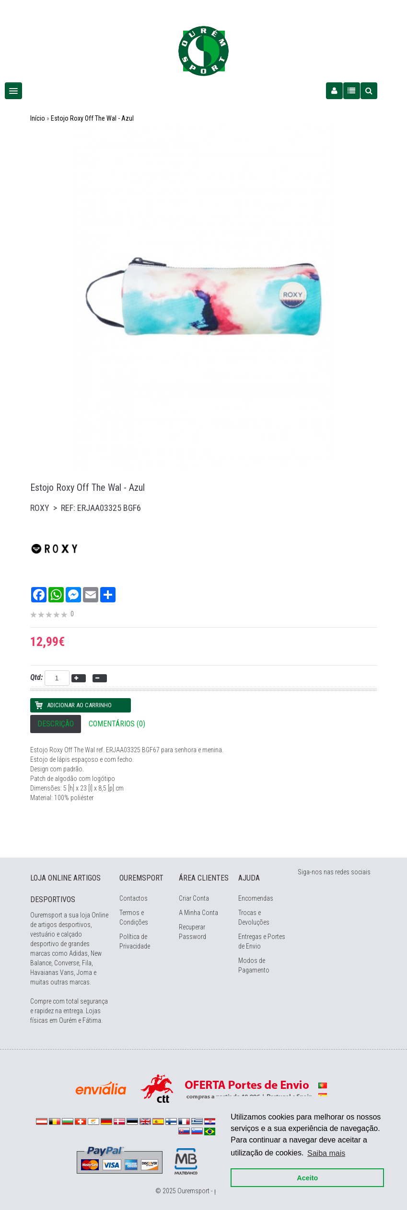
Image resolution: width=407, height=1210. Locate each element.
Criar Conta (194, 898)
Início (37, 118)
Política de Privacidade (134, 941)
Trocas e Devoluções (253, 917)
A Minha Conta (198, 912)
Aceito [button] (307, 1177)
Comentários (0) (117, 723)
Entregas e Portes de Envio (261, 941)
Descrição (55, 723)
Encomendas (255, 898)
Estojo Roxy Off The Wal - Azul (92, 118)
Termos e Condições (133, 917)
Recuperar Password (192, 931)
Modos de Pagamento (253, 965)
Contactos (133, 898)
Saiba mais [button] (326, 1153)
